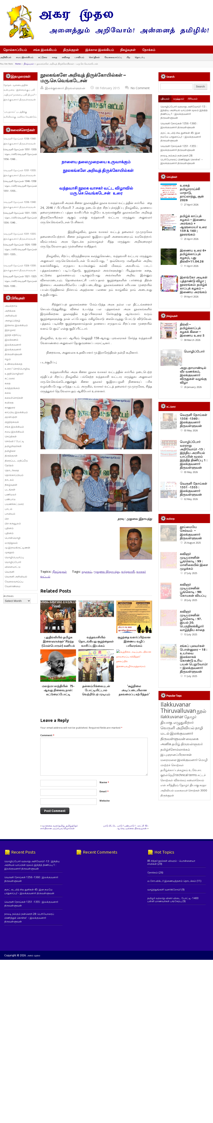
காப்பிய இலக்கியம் (16, 412)
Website (105, 800)
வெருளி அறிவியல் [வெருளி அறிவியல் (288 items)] (177, 879)
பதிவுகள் (164, 98)
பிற (128, 57)
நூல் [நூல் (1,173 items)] (201, 862)
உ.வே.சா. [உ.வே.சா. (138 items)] (195, 921)
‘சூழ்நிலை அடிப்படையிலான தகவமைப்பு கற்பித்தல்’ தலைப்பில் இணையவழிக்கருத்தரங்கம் (134, 694)
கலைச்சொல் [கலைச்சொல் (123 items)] (195, 931)
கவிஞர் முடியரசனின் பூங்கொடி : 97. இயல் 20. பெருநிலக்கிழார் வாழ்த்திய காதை (192, 756)
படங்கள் (10, 489)
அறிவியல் (5, 57)
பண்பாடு (10, 499)
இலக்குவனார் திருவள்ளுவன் (65, 88)
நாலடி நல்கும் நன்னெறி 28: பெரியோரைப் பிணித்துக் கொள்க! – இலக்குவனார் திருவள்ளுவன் (181, 159)
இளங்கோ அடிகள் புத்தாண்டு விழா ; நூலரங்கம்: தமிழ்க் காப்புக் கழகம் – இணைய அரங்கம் (193, 284)
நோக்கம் (150, 50)
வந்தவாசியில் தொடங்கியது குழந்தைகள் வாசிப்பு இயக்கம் (96, 641)
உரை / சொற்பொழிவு (17, 368)
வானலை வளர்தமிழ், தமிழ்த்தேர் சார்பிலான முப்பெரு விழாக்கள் (59, 827)
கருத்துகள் (178, 98)
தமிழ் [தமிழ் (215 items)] (176, 895)
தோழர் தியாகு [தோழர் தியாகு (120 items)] (189, 936)
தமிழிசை (10, 451)
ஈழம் (8, 359)
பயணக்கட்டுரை (14, 504)
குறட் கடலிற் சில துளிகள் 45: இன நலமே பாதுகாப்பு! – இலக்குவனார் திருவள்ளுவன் (180, 136)
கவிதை (66, 57)
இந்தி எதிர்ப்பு (13, 335)
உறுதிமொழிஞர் (14, 373)
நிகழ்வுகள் (128, 49)
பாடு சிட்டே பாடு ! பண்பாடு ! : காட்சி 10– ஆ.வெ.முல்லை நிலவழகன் (126, 827)
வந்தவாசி (128, 571)
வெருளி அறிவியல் (16, 576)
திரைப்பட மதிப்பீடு (16, 460)
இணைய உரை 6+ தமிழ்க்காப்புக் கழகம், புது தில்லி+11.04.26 (193, 255)
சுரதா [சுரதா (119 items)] (202, 936)
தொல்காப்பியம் (15, 49)
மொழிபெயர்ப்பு (14, 557)
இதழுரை (10, 330)
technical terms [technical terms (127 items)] (186, 926)
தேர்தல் (9, 465)
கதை (54, 57)
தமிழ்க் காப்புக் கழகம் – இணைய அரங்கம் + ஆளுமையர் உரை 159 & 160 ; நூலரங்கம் (193, 225)
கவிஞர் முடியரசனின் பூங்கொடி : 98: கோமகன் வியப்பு (193, 708)
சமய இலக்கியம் (24, 57)
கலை (8, 393)
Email (104, 791)
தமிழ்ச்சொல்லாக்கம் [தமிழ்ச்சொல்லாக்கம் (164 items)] (175, 900)
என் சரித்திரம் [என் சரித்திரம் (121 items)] (169, 936)
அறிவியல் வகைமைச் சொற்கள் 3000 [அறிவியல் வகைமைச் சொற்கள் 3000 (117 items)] (183, 942)
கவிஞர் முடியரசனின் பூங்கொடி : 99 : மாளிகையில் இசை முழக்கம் (194, 663)
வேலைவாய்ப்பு (113, 57)
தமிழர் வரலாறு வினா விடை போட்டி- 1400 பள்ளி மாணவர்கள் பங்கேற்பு (172, 1019)
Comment (47, 735)
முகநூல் (9, 552)
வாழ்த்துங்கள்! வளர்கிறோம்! (164, 1010)
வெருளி (9, 572)
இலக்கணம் (11, 340)
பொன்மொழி (12, 538)
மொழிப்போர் (13, 562)
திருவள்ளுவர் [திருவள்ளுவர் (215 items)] (192, 895)
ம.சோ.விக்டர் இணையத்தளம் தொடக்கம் (171, 1001)
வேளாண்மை (12, 586)
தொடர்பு (140, 57)
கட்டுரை (42, 57)
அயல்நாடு (11, 306)
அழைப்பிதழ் (12, 320)
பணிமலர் (10, 494)
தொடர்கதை (12, 470)
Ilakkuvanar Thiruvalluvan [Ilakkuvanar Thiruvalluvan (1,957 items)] (178, 859)
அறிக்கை (10, 311)
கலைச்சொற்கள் (14, 398)
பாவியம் (79, 57)
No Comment (140, 88)
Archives (8, 596)
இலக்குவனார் (13, 344)
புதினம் (9, 528)
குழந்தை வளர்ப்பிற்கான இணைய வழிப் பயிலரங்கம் (134, 641)
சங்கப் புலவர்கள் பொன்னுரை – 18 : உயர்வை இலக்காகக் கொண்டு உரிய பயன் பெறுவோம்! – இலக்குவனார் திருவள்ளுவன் (193, 810)
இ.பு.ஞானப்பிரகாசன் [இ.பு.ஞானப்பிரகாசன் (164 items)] (176, 906)
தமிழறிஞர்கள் (13, 446)
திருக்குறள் (71, 49)
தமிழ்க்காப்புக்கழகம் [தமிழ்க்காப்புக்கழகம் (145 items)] (174, 921)
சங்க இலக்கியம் (45, 49)
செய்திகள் (94, 57)
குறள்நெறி (11, 417)
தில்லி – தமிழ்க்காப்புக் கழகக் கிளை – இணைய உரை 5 (192, 346)
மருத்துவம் (11, 543)
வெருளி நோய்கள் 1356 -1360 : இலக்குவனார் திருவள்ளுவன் (178, 125)
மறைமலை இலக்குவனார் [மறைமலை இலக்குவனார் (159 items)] (179, 911)
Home (18, 63)
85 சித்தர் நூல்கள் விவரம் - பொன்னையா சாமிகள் (171, 982)
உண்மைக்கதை (13, 364)
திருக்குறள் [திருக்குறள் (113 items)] (167, 947)
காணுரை (10, 407)
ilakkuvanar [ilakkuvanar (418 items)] (171, 868)
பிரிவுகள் (192, 98)
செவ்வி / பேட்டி (14, 441)
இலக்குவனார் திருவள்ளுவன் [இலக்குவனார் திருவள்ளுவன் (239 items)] (176, 887)
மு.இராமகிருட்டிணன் (17, 547)
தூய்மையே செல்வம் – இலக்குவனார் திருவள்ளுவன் (191, 618)
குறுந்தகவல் (12, 422)
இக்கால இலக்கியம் (99, 49)
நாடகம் (9, 480)
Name (104, 782)
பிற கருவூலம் (13, 523)
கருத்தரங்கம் (12, 388)
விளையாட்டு (12, 567)
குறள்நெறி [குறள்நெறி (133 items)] (167, 926)
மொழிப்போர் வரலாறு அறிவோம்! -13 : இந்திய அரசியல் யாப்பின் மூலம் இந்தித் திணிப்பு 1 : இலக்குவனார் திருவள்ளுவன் (184, 112)
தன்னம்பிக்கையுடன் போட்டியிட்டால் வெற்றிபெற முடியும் (96, 690)
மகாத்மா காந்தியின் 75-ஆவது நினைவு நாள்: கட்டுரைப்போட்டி (58, 690)
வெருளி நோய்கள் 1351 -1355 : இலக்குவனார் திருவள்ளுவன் (178, 148)
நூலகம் (87, 571)
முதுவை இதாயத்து (106, 571)
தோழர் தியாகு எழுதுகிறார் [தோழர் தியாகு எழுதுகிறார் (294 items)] (178, 870)
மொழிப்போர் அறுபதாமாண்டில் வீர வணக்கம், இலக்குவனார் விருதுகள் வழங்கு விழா (193, 393)
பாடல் (8, 509)
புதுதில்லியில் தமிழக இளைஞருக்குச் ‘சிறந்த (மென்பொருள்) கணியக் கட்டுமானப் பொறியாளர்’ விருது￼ (58, 645)
